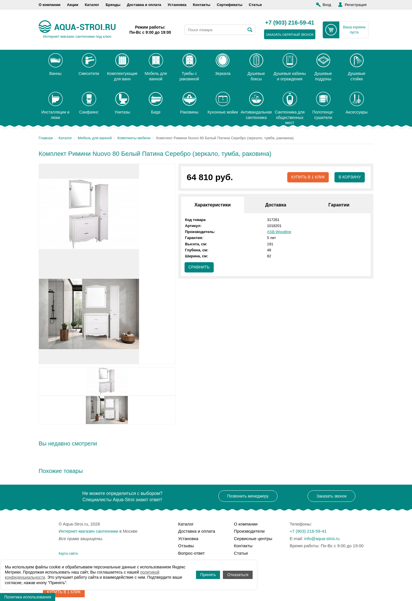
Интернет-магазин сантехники (88, 531)
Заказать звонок (331, 496)
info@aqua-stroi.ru (322, 538)
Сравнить (199, 267)
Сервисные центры (253, 538)
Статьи (255, 5)
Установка (177, 5)
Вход (327, 5)
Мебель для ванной (95, 138)
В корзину (349, 177)
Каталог (92, 5)
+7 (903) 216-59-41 (289, 23)
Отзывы (186, 545)
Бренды (113, 5)
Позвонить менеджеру (248, 496)
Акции (72, 5)
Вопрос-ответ (191, 553)
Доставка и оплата (144, 5)
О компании (49, 5)
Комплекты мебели (134, 138)
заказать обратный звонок (290, 34)
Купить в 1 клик (307, 177)
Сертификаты (229, 5)
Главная (46, 138)
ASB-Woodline (279, 232)
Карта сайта (68, 554)
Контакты (201, 5)
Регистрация (356, 5)
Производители (249, 531)
